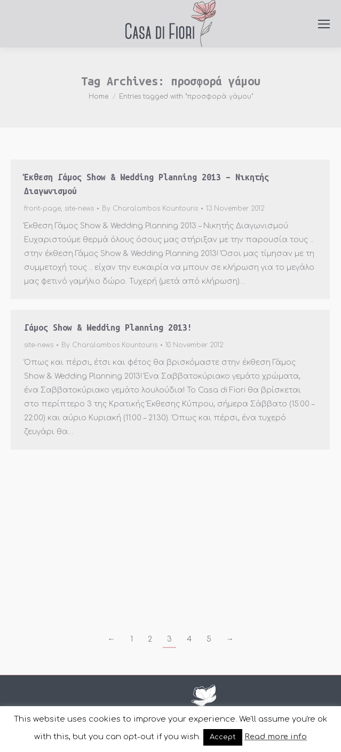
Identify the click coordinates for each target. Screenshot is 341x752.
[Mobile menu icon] (324, 24)
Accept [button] (223, 737)
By (150, 208)
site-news (79, 208)
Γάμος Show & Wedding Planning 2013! (108, 327)
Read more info (275, 736)
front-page (42, 208)
